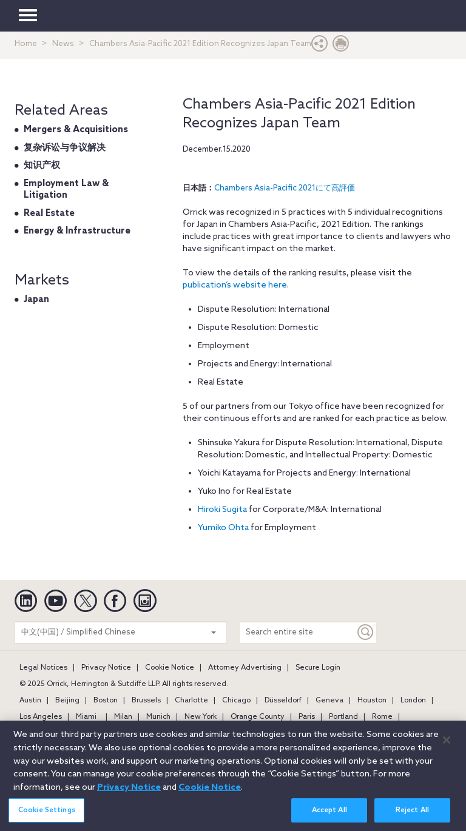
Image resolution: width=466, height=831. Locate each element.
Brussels (146, 700)
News (63, 44)
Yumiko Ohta (223, 528)
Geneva (329, 700)
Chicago (236, 700)
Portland (343, 717)
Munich (158, 717)
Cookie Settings (46, 817)
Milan (123, 717)
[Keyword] (366, 632)
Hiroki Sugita (222, 510)
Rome (382, 717)
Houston (372, 700)
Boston (105, 700)
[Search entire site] (297, 632)
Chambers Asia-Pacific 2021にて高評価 (284, 188)
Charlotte (191, 700)
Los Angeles (40, 717)
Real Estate (49, 213)
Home (26, 44)
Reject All (412, 817)
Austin (30, 700)
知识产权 (42, 165)
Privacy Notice (106, 668)
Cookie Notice (169, 668)
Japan (36, 299)
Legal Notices (43, 668)
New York (200, 717)
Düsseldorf (283, 700)
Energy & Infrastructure (77, 231)
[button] (319, 46)
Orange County (258, 717)
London (413, 700)
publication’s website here (235, 285)
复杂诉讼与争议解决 (65, 148)
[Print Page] (341, 46)
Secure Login (317, 668)
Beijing (67, 700)
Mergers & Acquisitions (76, 129)
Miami (86, 717)
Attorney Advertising (245, 668)
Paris (307, 717)
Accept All (329, 817)
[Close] (446, 746)
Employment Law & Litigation (66, 189)
